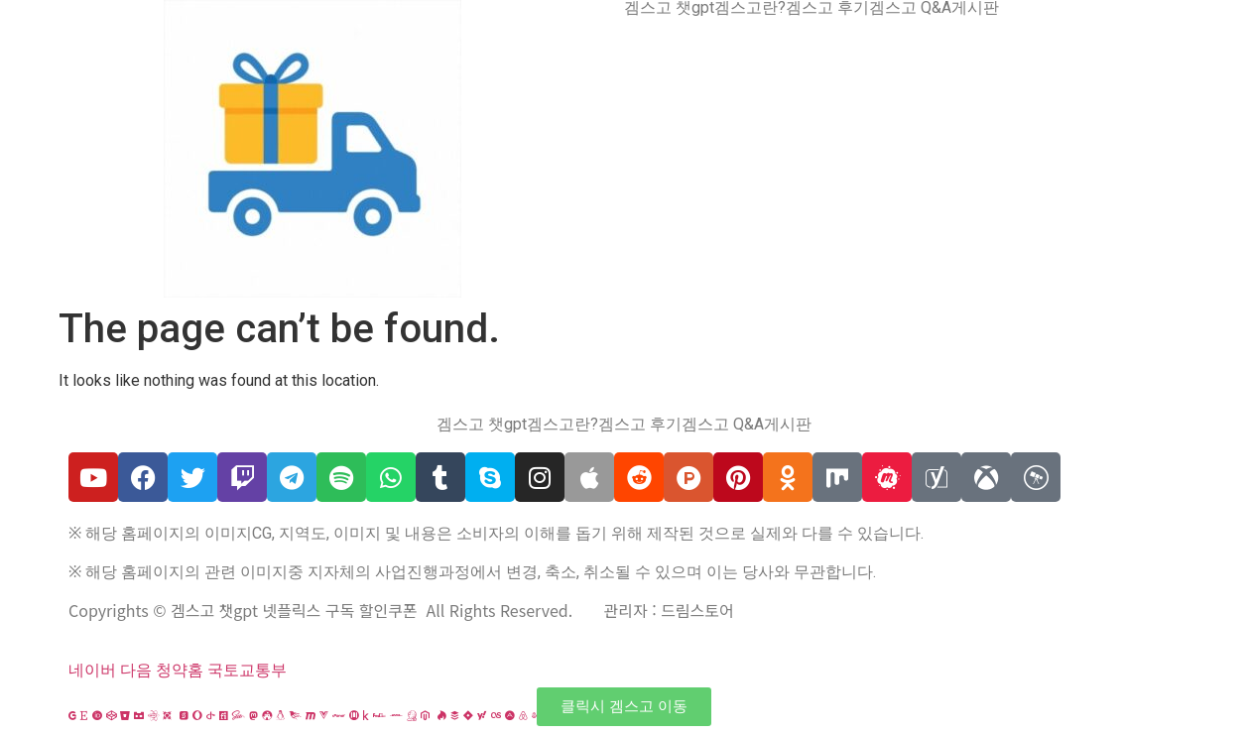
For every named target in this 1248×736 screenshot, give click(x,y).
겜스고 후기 (827, 8)
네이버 (92, 670)
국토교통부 (247, 670)
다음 (136, 670)
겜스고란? (750, 8)
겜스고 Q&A (910, 8)
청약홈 (179, 670)
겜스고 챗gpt (669, 8)
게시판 (975, 8)
